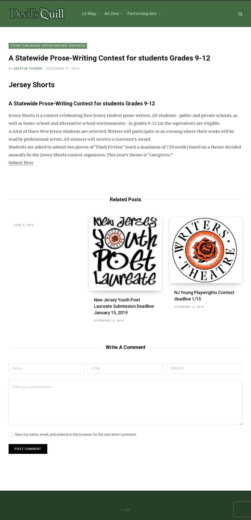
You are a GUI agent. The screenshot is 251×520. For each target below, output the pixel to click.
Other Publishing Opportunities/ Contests (48, 45)
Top (125, 510)
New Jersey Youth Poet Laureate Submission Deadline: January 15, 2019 (124, 306)
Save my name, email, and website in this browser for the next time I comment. (76, 434)
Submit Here (21, 162)
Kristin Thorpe (28, 68)
